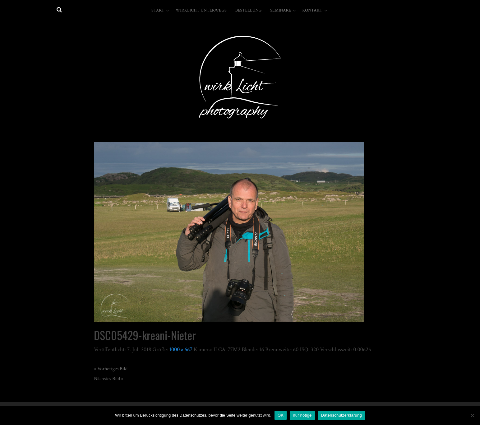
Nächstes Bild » (108, 379)
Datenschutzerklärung (341, 415)
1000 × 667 (180, 349)
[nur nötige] (472, 415)
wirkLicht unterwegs (200, 10)
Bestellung (248, 10)
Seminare (280, 10)
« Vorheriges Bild (110, 369)
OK (281, 415)
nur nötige (302, 415)
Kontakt (312, 10)
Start (157, 10)
